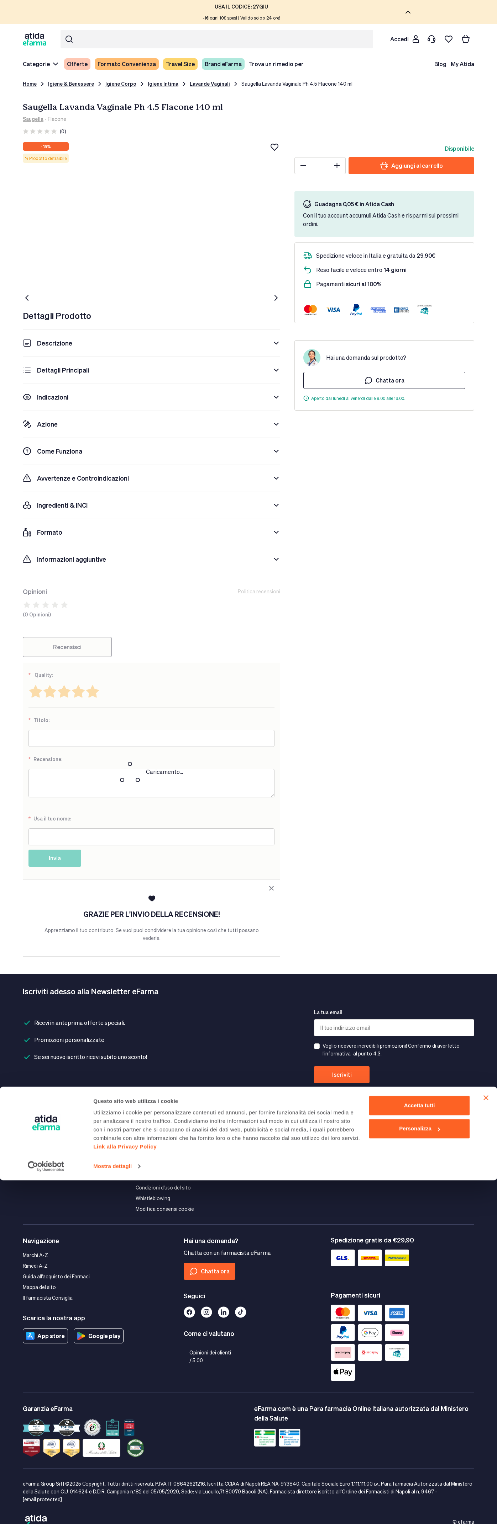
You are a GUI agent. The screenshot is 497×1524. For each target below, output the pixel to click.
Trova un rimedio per (276, 63)
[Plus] (337, 165)
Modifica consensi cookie (165, 1209)
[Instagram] (206, 1312)
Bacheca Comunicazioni (276, 1166)
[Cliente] (404, 39)
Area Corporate (379, 1124)
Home (30, 84)
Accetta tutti (419, 1449)
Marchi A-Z (35, 1255)
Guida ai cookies (154, 1156)
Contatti (32, 1156)
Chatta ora (384, 380)
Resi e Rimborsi (40, 1145)
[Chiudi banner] (485, 1441)
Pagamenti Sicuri (155, 1134)
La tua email (328, 1012)
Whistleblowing (153, 1198)
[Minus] (303, 165)
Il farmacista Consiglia (48, 1298)
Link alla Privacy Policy (125, 1490)
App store (45, 1336)
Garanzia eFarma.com (160, 1124)
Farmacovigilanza (268, 1156)
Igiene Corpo (120, 84)
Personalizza (419, 1472)
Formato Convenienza (127, 63)
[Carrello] (465, 39)
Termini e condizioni (158, 1177)
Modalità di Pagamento (49, 1134)
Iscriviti (342, 1074)
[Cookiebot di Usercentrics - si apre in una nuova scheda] (46, 1510)
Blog (440, 63)
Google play (98, 1336)
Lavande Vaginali (210, 84)
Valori (254, 1134)
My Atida (462, 63)
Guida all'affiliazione (384, 1145)
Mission (257, 1145)
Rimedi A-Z (35, 1266)
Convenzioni (375, 1156)
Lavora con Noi (265, 1177)
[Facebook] (189, 1312)
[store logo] (36, 39)
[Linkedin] (223, 1312)
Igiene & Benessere (71, 84)
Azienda (257, 1124)
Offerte (77, 63)
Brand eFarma (223, 63)
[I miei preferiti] (448, 39)
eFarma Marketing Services (392, 1134)
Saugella (33, 119)
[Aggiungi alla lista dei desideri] (274, 147)
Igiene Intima (163, 84)
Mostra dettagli (112, 1510)
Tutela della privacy (158, 1145)
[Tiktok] (240, 1312)
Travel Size (180, 63)
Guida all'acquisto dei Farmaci (56, 1276)
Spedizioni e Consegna (49, 1124)
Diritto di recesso (155, 1166)
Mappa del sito (39, 1287)
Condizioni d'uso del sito (163, 1188)
